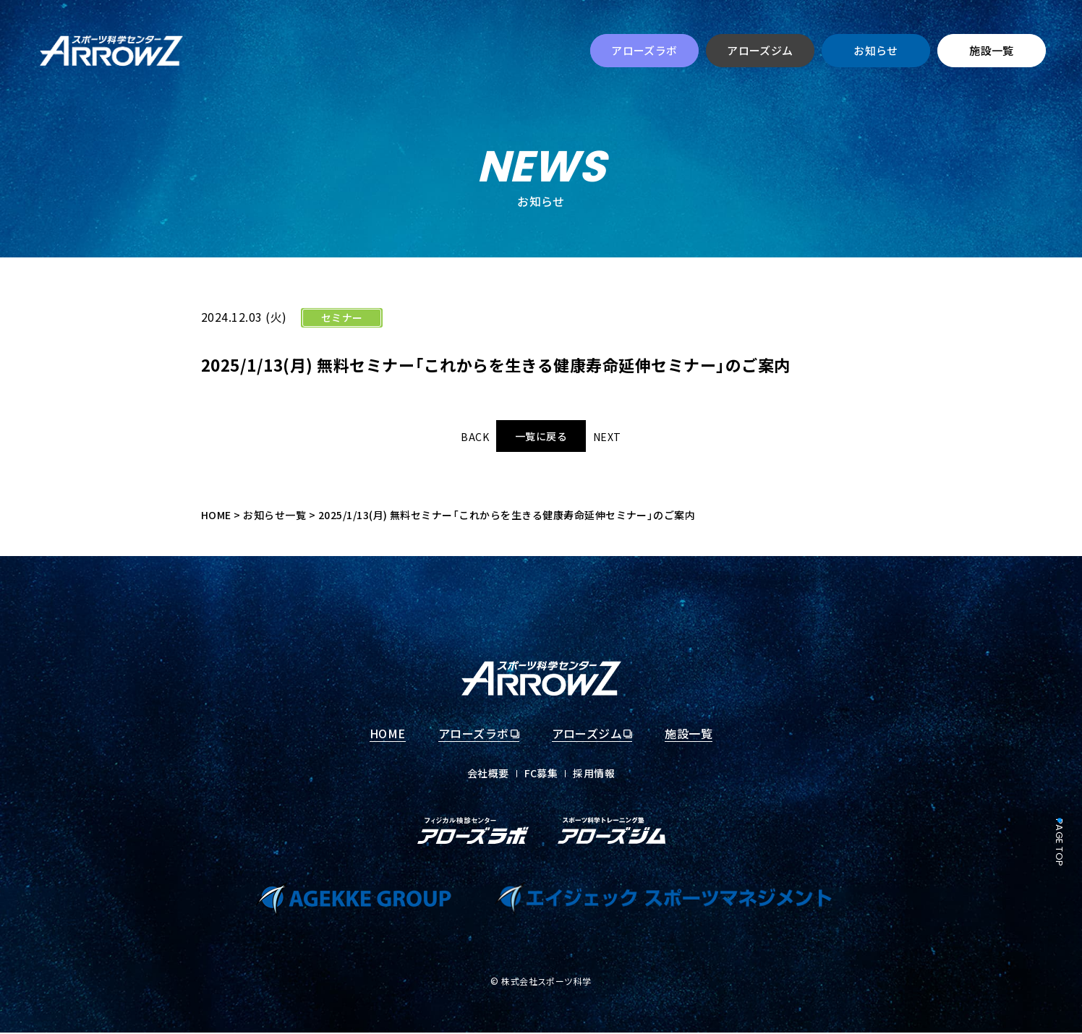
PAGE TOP (1059, 843)
